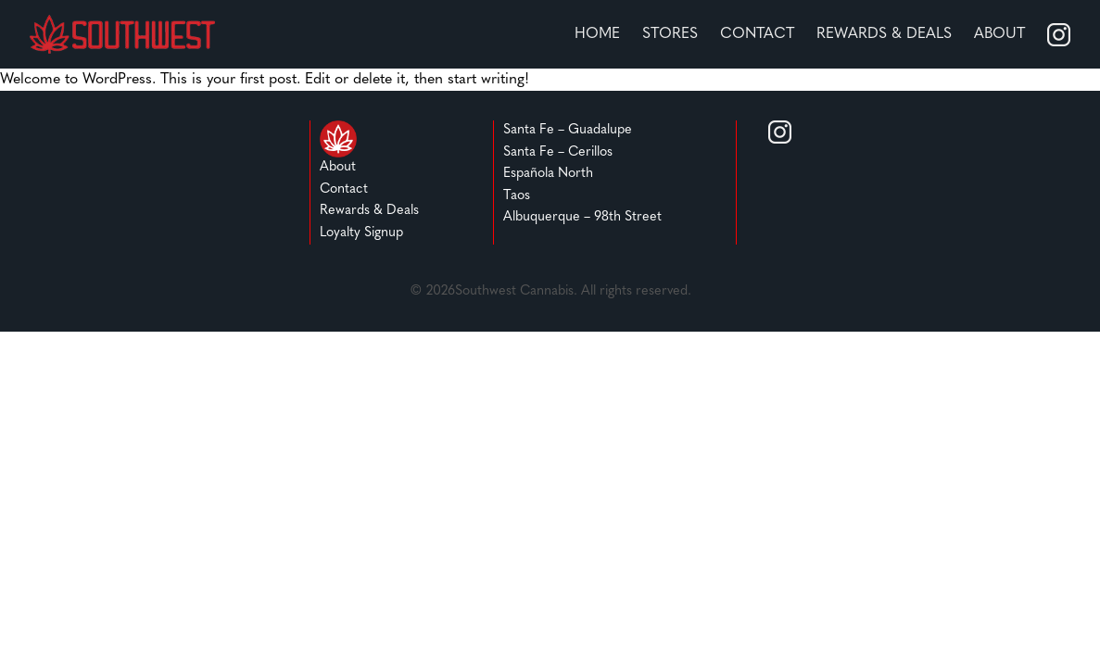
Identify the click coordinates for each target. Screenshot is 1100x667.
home (597, 34)
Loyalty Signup (361, 233)
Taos (516, 196)
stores (670, 34)
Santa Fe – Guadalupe (567, 130)
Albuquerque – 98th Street (582, 217)
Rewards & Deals (369, 211)
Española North (548, 174)
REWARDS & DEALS (884, 34)
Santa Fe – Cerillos (558, 152)
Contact (757, 34)
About (999, 34)
